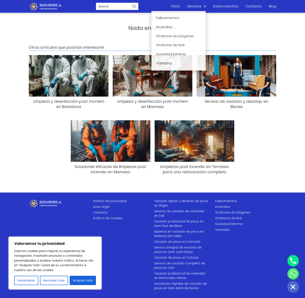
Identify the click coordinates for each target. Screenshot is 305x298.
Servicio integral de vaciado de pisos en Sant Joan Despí (177, 249)
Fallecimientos (226, 201)
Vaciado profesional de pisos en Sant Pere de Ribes (179, 223)
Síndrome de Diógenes (232, 212)
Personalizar (26, 280)
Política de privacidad (110, 201)
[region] (55, 263)
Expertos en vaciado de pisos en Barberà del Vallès (179, 233)
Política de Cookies (107, 218)
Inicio (175, 6)
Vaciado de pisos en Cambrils (177, 242)
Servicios (194, 6)
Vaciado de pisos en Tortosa (176, 257)
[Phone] (293, 260)
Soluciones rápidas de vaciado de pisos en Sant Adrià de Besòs (180, 285)
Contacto (253, 6)
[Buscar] (134, 6)
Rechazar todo (54, 280)
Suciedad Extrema (229, 224)
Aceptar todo (83, 280)
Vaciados (222, 229)
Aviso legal (101, 207)
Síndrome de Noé (228, 218)
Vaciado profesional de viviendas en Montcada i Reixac (179, 275)
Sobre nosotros (225, 6)
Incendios (222, 207)
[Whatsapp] (293, 274)
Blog (272, 6)
